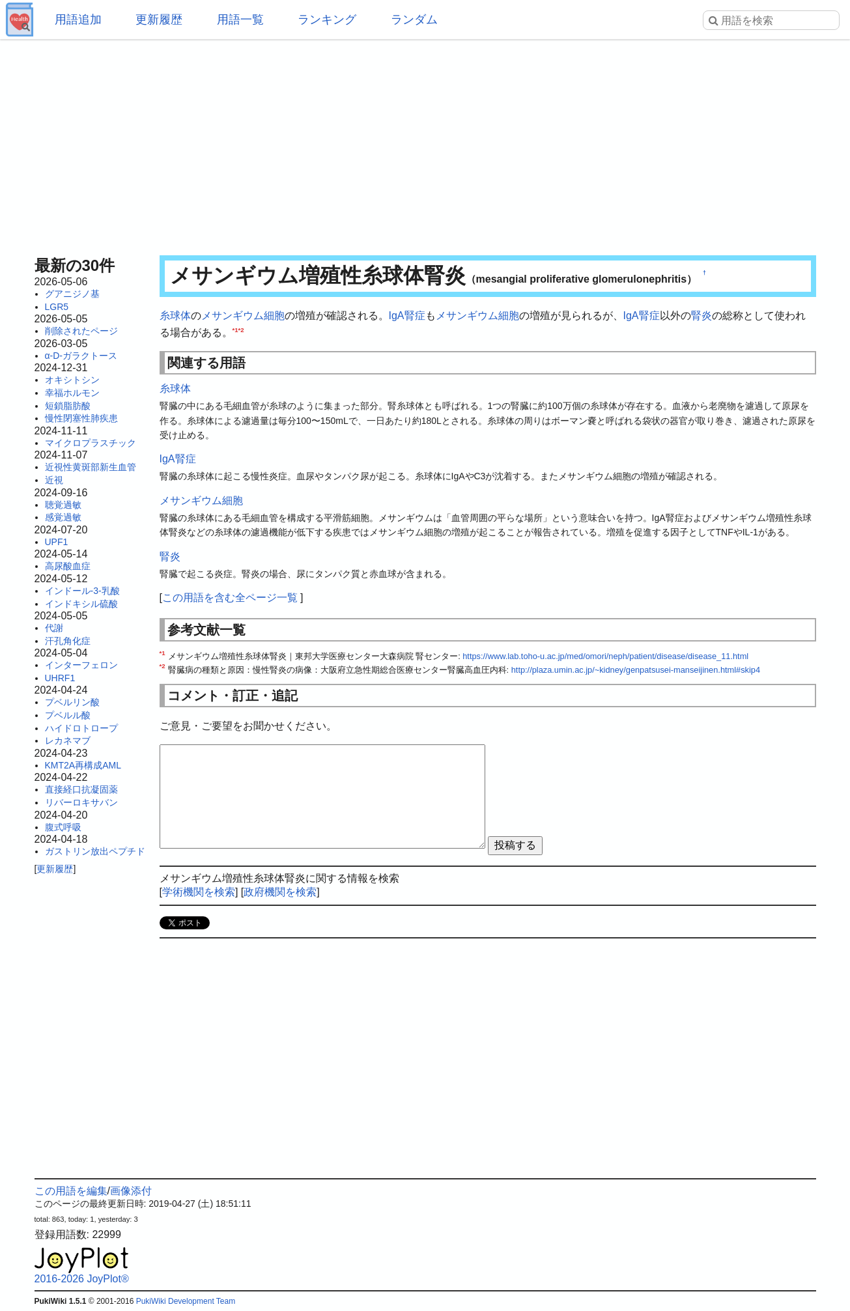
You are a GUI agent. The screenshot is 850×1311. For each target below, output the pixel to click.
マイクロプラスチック (90, 443)
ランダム (414, 19)
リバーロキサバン (81, 802)
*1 (235, 329)
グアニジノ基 (72, 294)
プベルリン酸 (72, 702)
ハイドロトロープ (81, 728)
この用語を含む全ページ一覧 (230, 597)
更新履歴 (158, 19)
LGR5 (57, 307)
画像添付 (131, 1190)
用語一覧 (240, 19)
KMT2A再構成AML (83, 765)
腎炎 (701, 315)
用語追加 (78, 19)
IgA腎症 (407, 315)
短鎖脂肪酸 (68, 406)
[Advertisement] (425, 143)
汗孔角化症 (68, 641)
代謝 (54, 628)
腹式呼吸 (63, 827)
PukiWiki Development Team (186, 1301)
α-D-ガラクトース (81, 355)
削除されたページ (81, 331)
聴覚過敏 (63, 505)
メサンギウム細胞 (243, 315)
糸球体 (175, 315)
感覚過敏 (63, 517)
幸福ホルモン (72, 393)
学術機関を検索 (198, 891)
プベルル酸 (68, 715)
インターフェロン (81, 665)
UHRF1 (60, 678)
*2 (241, 329)
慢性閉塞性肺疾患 (81, 418)
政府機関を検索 (280, 891)
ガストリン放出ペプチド (95, 851)
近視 (54, 480)
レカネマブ (68, 740)
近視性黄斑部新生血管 (90, 467)
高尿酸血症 (68, 566)
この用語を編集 (71, 1190)
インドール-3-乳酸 (82, 590)
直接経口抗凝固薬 (81, 789)
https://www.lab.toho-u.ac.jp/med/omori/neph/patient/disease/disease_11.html (605, 656)
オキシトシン (72, 379)
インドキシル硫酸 (81, 604)
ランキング (327, 19)
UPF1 (56, 542)
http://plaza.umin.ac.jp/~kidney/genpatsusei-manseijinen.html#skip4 (635, 670)
